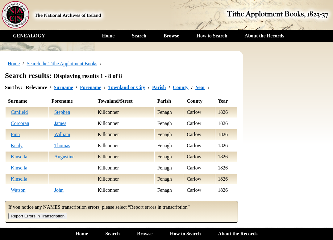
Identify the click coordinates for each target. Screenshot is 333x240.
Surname (63, 87)
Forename (90, 87)
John (59, 190)
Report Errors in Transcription (38, 216)
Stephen (62, 112)
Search (139, 35)
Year (200, 87)
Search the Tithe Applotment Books (62, 63)
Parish (159, 87)
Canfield (19, 112)
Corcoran (20, 123)
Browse (171, 35)
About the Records (264, 35)
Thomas (62, 145)
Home (108, 35)
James (60, 123)
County (181, 87)
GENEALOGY (29, 35)
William (62, 134)
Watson (18, 190)
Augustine (64, 156)
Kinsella (19, 156)
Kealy (17, 145)
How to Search (211, 35)
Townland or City (126, 87)
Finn (15, 134)
